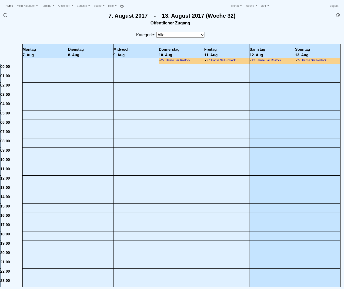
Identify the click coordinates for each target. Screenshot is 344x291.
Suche (98, 5)
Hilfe (111, 5)
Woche (250, 5)
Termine (46, 5)
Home (10, 5)
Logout (334, 5)
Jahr (264, 5)
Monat (235, 5)
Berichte (82, 5)
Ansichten (64, 5)
